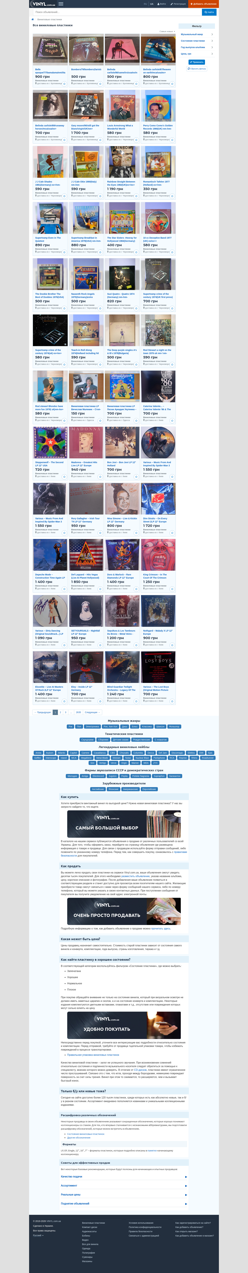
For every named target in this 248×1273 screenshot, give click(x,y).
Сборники (103, 739)
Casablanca (100, 753)
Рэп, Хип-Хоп (110, 726)
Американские (130, 789)
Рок (70, 726)
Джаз (124, 726)
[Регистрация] (178, 4)
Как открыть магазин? (186, 1231)
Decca (151, 753)
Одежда (86, 1248)
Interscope (51, 758)
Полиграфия (88, 1252)
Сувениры (87, 1257)
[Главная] (32, 19)
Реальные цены (70, 1194)
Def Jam (163, 753)
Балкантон (174, 776)
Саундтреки (87, 739)
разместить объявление (135, 876)
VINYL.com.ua (53, 1221)
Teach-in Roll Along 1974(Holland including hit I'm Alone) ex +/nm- (85, 353)
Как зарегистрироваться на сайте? (193, 1223)
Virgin (124, 763)
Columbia (138, 753)
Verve (113, 763)
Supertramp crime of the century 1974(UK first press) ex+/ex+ (158, 297)
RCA (172, 758)
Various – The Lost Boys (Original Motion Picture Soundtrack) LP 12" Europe (157, 690)
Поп (79, 726)
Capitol (73, 753)
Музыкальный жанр (197, 34)
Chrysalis (124, 753)
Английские (98, 789)
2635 (78, 712)
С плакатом (161, 739)
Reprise (183, 758)
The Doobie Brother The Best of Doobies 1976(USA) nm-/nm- (49, 297)
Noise (128, 758)
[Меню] (61, 4)
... (71, 712)
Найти (209, 12)
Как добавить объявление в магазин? (194, 1235)
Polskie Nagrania (140, 776)
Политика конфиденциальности (145, 1227)
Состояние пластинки (197, 41)
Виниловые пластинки (93, 1223)
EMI (201, 753)
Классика (147, 726)
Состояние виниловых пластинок (85, 1133)
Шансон (160, 726)
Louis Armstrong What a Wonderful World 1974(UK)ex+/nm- (120, 128)
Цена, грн (197, 53)
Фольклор (174, 726)
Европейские (149, 789)
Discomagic (177, 753)
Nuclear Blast (142, 758)
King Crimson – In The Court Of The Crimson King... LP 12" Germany (155, 577)
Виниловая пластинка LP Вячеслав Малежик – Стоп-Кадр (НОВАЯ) (86, 409)
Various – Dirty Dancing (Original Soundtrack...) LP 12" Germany (49, 633)
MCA (73, 758)
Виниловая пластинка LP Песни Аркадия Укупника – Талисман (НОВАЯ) (121, 409)
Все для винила (90, 1244)
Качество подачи (71, 1176)
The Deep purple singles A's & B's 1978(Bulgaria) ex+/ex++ (122, 353)
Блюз (134, 726)
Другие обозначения (78, 1137)
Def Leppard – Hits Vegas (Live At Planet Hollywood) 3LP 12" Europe (85, 577)
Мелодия (72, 776)
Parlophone (159, 758)
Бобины (86, 1235)
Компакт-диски (89, 1227)
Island (64, 758)
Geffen (37, 758)
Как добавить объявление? (189, 1227)
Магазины (87, 1261)
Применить (196, 62)
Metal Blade (102, 758)
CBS (112, 753)
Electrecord (98, 776)
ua (151, 4)
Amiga (85, 776)
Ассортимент (69, 1185)
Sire (92, 763)
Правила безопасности (140, 1231)
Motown (117, 758)
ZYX (155, 763)
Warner (135, 763)
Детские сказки (120, 739)
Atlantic (61, 753)
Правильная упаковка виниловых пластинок (93, 1055)
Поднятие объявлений (75, 1203)
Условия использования (141, 1223)
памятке (152, 1150)
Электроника (92, 726)
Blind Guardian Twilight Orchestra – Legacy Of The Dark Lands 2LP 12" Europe (121, 690)
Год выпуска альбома (197, 47)
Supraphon (159, 776)
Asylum (49, 753)
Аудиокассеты (89, 1231)
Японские (113, 789)
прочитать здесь (160, 928)
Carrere (85, 753)
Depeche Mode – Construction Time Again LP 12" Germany (50, 577)
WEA (146, 763)
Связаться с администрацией (144, 1235)
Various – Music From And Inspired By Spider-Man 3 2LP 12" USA (157, 465)
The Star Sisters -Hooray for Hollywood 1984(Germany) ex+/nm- (122, 241)
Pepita (124, 776)
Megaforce (86, 758)
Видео (85, 1240)
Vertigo (102, 763)
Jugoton (113, 776)
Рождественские (141, 739)
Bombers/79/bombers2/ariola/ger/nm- (90, 69)
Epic (210, 753)
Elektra (191, 753)
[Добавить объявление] (203, 4)
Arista (38, 753)
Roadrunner (208, 758)
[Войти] (161, 4)
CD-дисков (140, 1070)
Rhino (194, 758)
